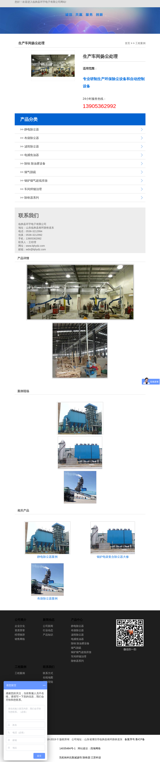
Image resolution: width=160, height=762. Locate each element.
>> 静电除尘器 (29, 129)
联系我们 (48, 666)
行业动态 (48, 630)
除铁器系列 (77, 660)
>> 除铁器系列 (29, 197)
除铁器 (86, 757)
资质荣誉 (20, 630)
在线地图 (48, 677)
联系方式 (48, 673)
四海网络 (95, 748)
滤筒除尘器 (77, 634)
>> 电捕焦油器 (29, 155)
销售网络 (20, 639)
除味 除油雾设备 (80, 643)
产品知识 (48, 634)
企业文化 (20, 626)
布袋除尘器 (77, 630)
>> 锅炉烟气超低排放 (34, 180)
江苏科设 (96, 757)
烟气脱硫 (76, 647)
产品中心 (77, 619)
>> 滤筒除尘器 (29, 146)
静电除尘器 (77, 626)
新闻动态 (48, 619)
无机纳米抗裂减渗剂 (70, 757)
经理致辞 (20, 634)
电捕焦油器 (77, 639)
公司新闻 (48, 626)
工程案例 (140, 43)
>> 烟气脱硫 (28, 172)
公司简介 (20, 619)
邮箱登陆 (48, 681)
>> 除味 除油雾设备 (33, 163)
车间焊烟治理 (78, 656)
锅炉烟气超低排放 (81, 652)
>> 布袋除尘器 (29, 137)
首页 (127, 43)
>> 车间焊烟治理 (31, 189)
